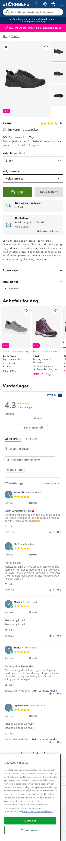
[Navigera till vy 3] (58, 95)
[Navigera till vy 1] (58, 51)
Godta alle (30, 820)
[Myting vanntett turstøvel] (46, 342)
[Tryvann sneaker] (15, 341)
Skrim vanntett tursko (44, 690)
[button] (10, 526)
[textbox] (60, 485)
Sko (5, 36)
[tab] (33, 427)
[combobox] (51, 483)
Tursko (15, 36)
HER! (58, 27)
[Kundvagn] (53, 4)
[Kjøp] (17, 192)
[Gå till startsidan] (16, 4)
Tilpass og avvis (30, 830)
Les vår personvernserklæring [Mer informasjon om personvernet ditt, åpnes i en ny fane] (37, 811)
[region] (30, 797)
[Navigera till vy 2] (58, 73)
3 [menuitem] (37, 752)
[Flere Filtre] (15, 470)
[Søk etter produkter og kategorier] (33, 12)
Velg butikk (21, 226)
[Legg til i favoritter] (46, 47)
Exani (7, 123)
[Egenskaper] (33, 270)
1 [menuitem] (29, 752)
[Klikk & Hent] (48, 192)
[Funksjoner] (33, 282)
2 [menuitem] (33, 752)
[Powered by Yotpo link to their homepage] (54, 396)
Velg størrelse (33, 179)
